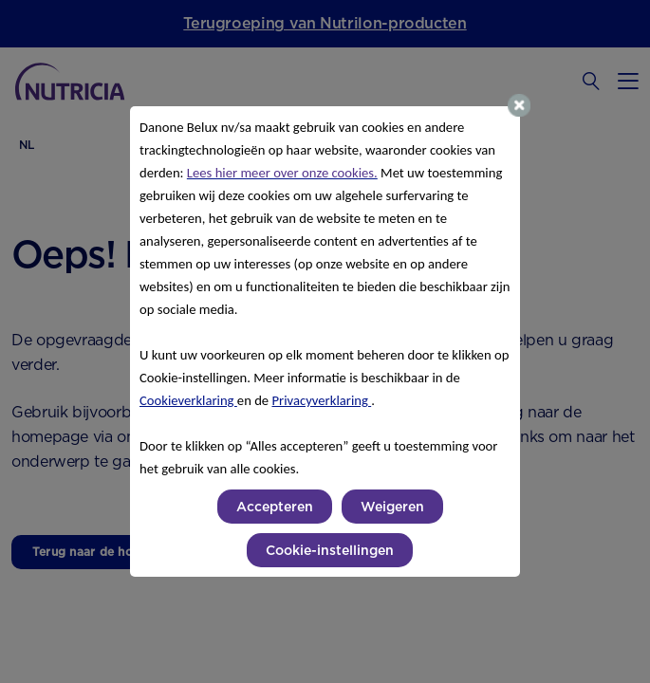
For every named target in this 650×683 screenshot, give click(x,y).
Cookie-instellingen (330, 550)
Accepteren (274, 506)
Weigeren (392, 506)
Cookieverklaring (188, 400)
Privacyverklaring (321, 400)
